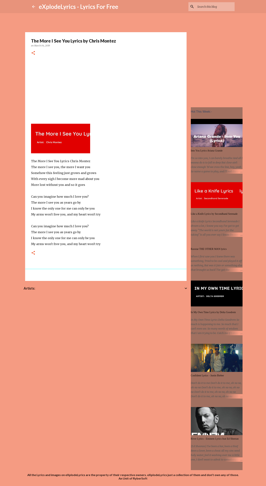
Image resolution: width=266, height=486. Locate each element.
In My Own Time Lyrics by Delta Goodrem (213, 312)
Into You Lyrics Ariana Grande (207, 150)
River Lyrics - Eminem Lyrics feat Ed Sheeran (215, 438)
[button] (33, 53)
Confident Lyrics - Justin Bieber (207, 375)
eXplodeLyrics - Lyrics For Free (78, 6)
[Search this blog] (215, 6)
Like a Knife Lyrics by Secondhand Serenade (214, 213)
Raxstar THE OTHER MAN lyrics (209, 249)
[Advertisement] (106, 89)
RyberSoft (140, 478)
